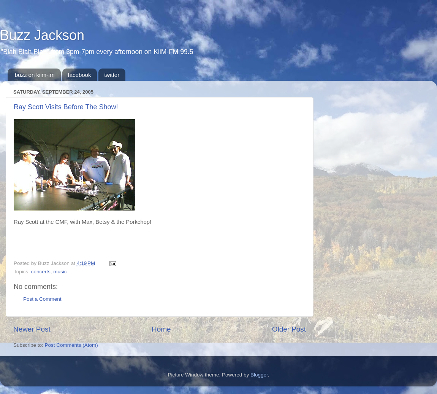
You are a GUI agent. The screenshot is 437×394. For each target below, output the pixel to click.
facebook (79, 75)
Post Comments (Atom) (71, 345)
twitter (111, 75)
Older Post (289, 329)
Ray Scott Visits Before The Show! (66, 107)
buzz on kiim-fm (35, 75)
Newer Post (32, 329)
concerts (41, 271)
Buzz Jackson (42, 35)
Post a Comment (42, 299)
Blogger (259, 375)
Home (161, 329)
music (59, 271)
